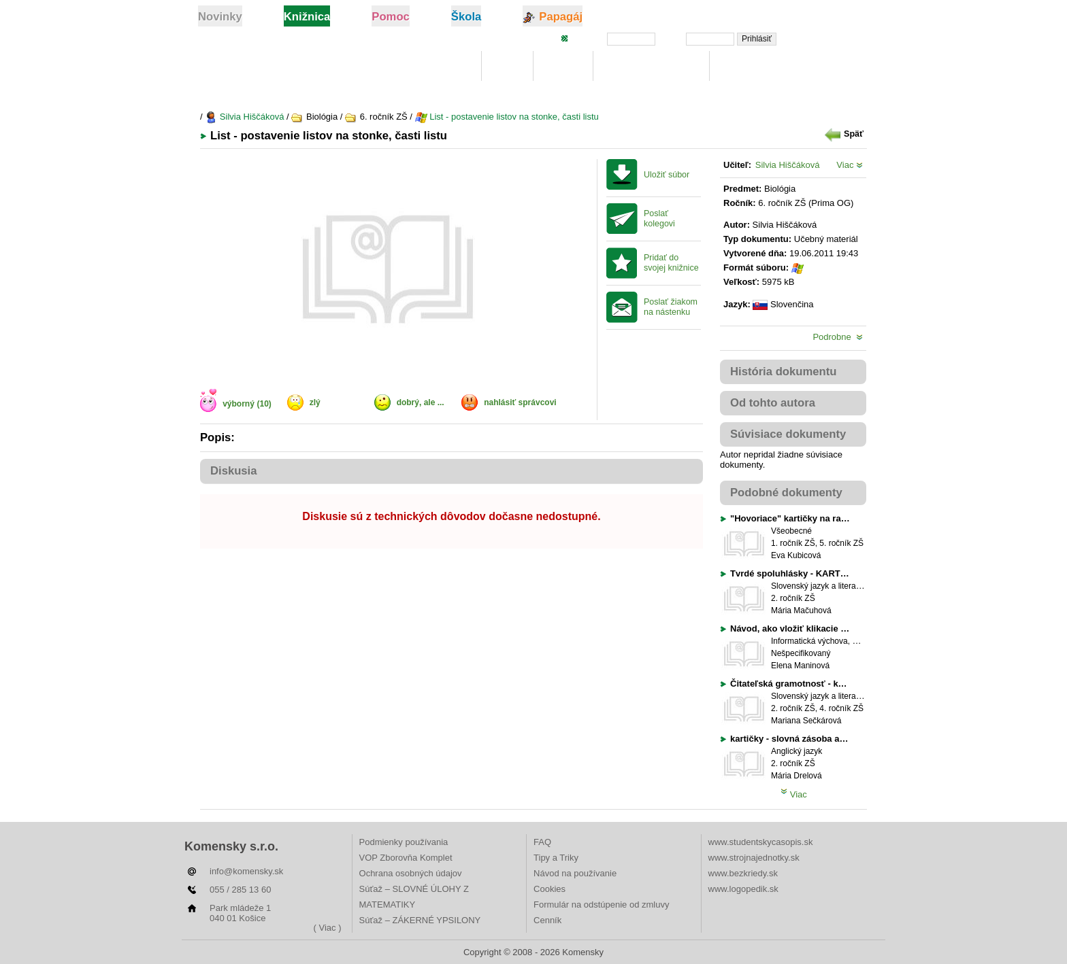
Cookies (549, 889)
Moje (507, 66)
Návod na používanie (575, 873)
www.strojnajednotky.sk (754, 858)
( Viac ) (328, 928)
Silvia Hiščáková (244, 116)
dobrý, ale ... (420, 402)
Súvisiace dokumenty (788, 434)
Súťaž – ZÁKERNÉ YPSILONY (420, 920)
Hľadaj (562, 66)
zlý (315, 402)
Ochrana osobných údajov (410, 873)
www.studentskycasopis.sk (760, 842)
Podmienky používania (403, 842)
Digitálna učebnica (651, 66)
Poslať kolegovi (659, 218)
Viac (849, 165)
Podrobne (837, 337)
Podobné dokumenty (786, 492)
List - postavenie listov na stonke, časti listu (507, 116)
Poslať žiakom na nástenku (670, 307)
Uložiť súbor (666, 174)
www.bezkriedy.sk (743, 873)
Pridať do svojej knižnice (671, 263)
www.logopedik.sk (743, 889)
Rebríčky (744, 66)
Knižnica (447, 66)
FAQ (542, 842)
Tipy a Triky (556, 858)
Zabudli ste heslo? (828, 38)
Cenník (547, 920)
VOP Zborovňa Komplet (406, 858)
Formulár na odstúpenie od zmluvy (601, 904)
